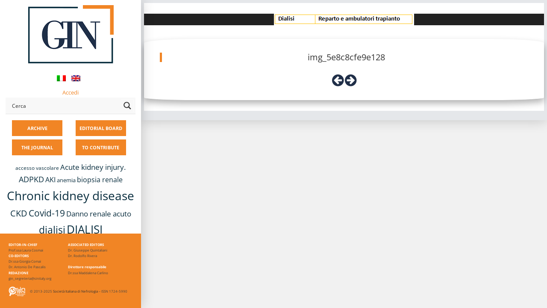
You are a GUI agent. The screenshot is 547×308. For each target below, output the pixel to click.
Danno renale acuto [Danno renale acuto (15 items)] (98, 214)
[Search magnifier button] (127, 105)
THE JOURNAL (37, 147)
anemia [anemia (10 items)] (66, 180)
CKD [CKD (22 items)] (18, 213)
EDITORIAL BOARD (100, 128)
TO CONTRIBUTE (100, 147)
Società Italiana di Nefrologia (75, 291)
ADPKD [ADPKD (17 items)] (31, 179)
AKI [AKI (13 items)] (50, 179)
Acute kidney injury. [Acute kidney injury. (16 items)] (93, 167)
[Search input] (64, 106)
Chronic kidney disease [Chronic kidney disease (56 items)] (70, 195)
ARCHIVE (37, 128)
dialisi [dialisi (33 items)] (52, 230)
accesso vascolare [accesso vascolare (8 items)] (37, 168)
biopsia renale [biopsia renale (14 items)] (100, 179)
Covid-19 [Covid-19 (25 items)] (47, 213)
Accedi (70, 92)
